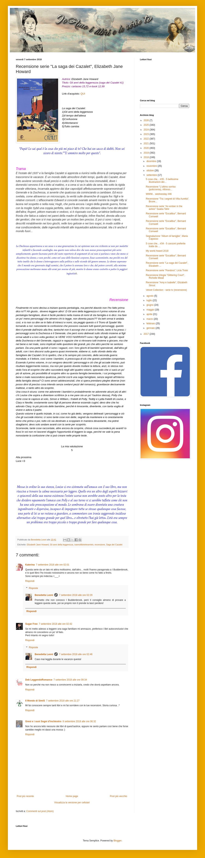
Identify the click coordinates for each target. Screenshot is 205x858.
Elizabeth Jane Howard (38, 544)
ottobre (150, 170)
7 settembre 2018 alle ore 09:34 (70, 679)
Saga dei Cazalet (114, 544)
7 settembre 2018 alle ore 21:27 (62, 700)
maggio (150, 309)
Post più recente (25, 796)
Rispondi (29, 581)
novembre (152, 166)
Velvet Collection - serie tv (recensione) (166, 290)
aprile (149, 314)
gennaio (151, 328)
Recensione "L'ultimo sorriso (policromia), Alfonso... (161, 188)
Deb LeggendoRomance (38, 679)
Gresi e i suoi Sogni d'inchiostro (43, 721)
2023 (147, 134)
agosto (150, 295)
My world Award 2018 (157, 250)
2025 (147, 125)
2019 (147, 152)
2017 (147, 334)
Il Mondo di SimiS (35, 700)
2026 (147, 120)
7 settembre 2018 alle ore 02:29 (75, 595)
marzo (150, 319)
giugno (150, 305)
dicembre (151, 161)
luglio (149, 300)
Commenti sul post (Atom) (40, 811)
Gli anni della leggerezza (61, 544)
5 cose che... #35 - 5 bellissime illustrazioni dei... (162, 180)
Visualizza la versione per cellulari (72, 802)
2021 (147, 143)
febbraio (151, 323)
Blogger (118, 840)
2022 (147, 138)
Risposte (33, 588)
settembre (152, 175)
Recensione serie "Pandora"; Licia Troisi (167, 270)
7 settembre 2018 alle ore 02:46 (75, 654)
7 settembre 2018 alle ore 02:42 (55, 624)
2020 (147, 148)
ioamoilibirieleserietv (83, 544)
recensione (100, 544)
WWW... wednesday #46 (159, 194)
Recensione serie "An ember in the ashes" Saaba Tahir (164, 207)
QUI (82, 93)
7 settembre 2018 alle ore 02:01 (52, 564)
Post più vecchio (118, 796)
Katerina (30, 564)
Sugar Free (31, 624)
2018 (147, 157)
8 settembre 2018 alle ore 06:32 (79, 721)
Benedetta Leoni (44, 595)
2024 (147, 129)
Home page (72, 796)
